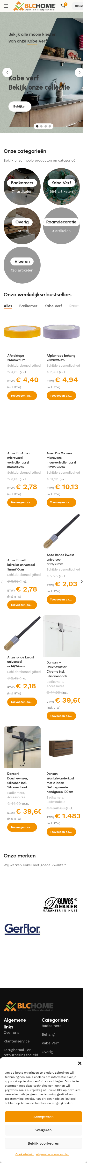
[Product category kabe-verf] (61, 186)
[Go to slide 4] (50, 126)
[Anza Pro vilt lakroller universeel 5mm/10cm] (22, 534)
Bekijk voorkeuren (43, 1143)
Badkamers (55, 682)
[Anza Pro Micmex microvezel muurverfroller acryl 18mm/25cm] (61, 427)
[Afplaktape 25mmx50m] (22, 332)
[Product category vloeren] (22, 265)
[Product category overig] (22, 225)
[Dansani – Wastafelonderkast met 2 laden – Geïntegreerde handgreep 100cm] (61, 747)
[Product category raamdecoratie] (61, 225)
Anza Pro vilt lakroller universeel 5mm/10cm (21, 564)
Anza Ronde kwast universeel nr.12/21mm (60, 559)
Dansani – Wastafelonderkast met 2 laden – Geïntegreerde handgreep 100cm (60, 783)
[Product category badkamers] (22, 186)
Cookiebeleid (24, 1154)
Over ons (11, 1032)
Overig (47, 1052)
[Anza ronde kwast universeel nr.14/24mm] (22, 633)
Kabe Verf (50, 1043)
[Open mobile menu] (6, 6)
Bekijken (20, 109)
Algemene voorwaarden (52, 1154)
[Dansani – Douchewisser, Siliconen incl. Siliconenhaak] (22, 747)
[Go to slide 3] (45, 126)
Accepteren (43, 1117)
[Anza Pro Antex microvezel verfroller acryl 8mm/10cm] (22, 427)
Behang (48, 1034)
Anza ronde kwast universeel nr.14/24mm (20, 661)
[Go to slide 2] (41, 126)
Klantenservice (17, 1041)
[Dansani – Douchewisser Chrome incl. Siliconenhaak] (61, 636)
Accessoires (56, 686)
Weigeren (43, 1130)
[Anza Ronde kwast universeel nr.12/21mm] (61, 531)
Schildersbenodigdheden (25, 365)
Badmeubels (56, 802)
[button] (79, 1063)
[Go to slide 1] (37, 126)
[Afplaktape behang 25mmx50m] (61, 332)
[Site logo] (34, 6)
